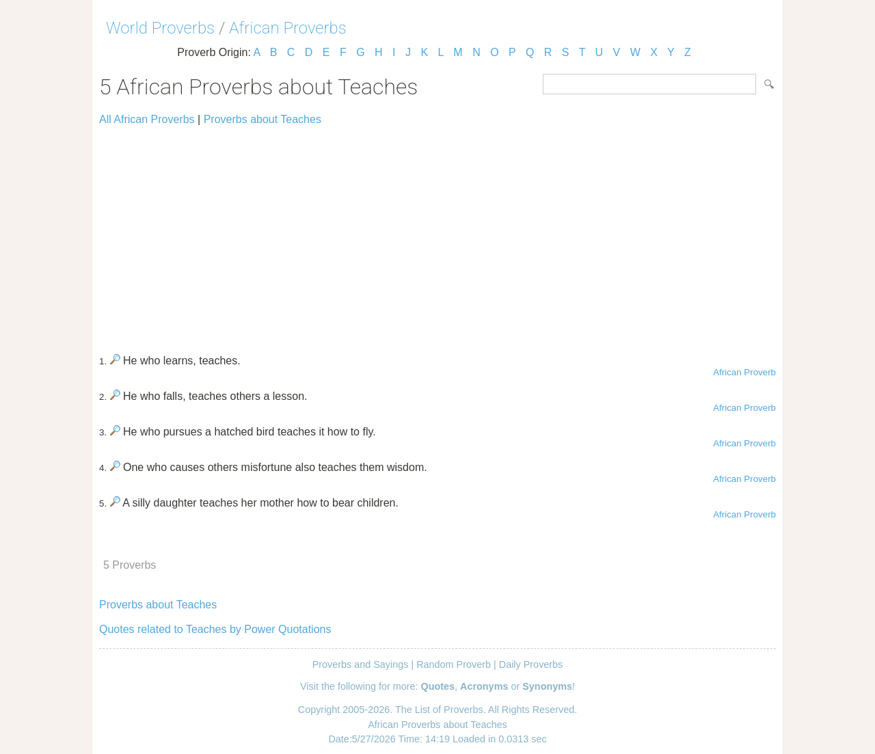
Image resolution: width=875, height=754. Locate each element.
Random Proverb (453, 664)
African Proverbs (288, 28)
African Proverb (744, 372)
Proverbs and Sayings (360, 664)
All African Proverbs (147, 119)
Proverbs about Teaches (262, 119)
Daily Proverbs (531, 664)
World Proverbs (160, 28)
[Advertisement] (437, 233)
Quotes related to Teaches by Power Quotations (215, 629)
